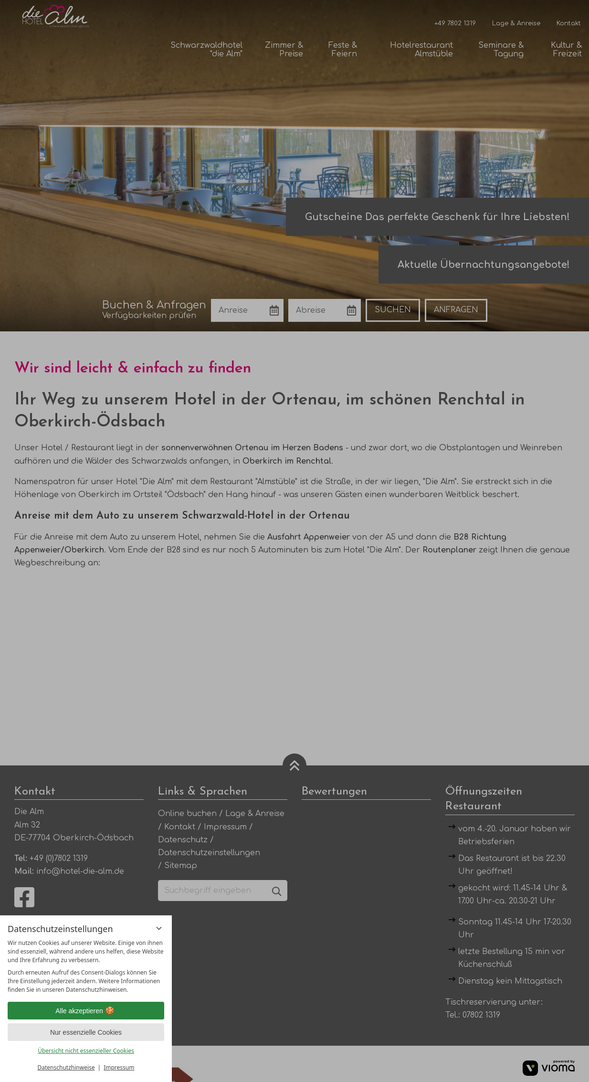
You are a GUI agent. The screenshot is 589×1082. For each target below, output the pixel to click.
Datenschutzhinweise (66, 1067)
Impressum (119, 1067)
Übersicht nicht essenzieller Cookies (86, 1051)
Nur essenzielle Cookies (86, 1032)
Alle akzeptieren (85, 1011)
